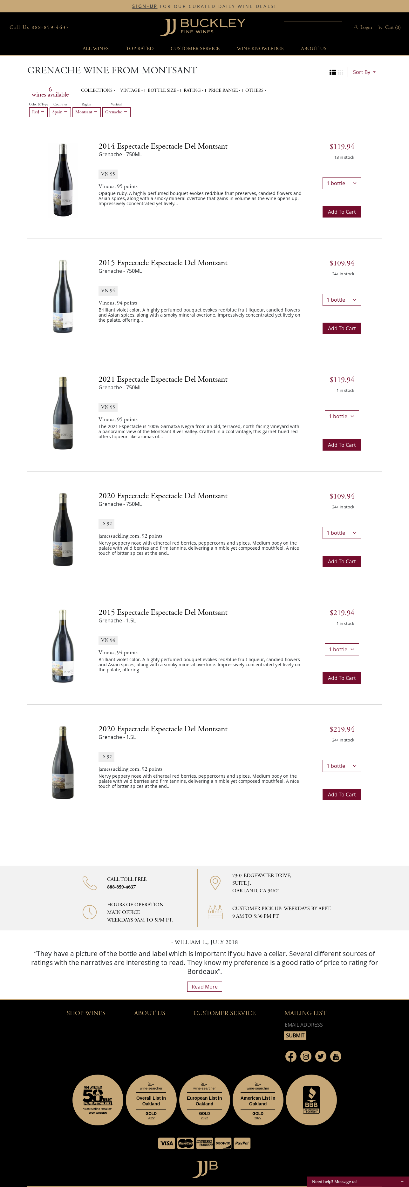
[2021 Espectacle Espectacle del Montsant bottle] (63, 412)
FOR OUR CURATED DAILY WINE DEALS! (204, 6)
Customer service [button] (195, 48)
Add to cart (342, 211)
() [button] (392, 27)
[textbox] (313, 27)
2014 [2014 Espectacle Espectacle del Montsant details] (163, 146)
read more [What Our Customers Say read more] (205, 986)
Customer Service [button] (225, 1013)
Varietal (116, 104)
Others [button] (255, 90)
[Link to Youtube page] (335, 1056)
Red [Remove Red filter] (38, 112)
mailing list (305, 1013)
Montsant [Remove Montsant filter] (86, 112)
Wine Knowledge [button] (260, 48)
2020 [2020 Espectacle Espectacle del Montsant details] (163, 496)
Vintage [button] (130, 90)
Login (366, 27)
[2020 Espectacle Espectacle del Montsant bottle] (63, 529)
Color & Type (38, 104)
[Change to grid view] (340, 72)
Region (86, 104)
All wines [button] (96, 48)
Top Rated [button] (139, 48)
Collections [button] (97, 90)
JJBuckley (202, 27)
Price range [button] (223, 90)
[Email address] (313, 1025)
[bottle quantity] (342, 183)
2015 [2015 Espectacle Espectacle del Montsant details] (163, 263)
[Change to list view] (333, 72)
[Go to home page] (204, 1167)
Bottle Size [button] (162, 90)
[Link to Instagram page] (305, 1056)
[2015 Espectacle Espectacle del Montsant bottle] (63, 295)
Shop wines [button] (86, 1013)
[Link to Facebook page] (291, 1056)
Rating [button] (193, 90)
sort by (362, 72)
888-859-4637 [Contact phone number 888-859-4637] (121, 887)
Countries (60, 104)
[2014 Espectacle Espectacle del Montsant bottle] (63, 179)
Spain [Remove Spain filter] (60, 112)
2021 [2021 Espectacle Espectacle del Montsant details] (163, 379)
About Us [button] (313, 48)
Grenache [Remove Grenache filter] (116, 112)
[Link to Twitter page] (320, 1056)
